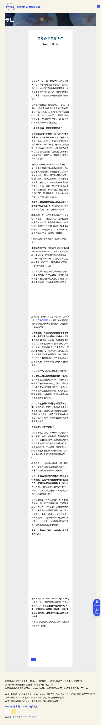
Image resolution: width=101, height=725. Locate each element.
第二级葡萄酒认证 (43, 320)
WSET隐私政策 (30, 706)
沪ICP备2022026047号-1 (24, 716)
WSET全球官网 (12, 706)
